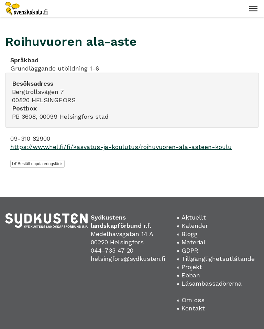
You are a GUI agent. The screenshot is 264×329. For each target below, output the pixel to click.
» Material (191, 242)
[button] (253, 8)
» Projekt (189, 266)
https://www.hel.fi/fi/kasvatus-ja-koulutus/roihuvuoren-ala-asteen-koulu (121, 146)
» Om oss (190, 300)
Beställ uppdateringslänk (37, 163)
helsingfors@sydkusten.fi (128, 258)
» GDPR (187, 250)
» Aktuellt (191, 217)
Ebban (191, 275)
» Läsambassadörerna (209, 283)
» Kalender (192, 225)
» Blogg (187, 233)
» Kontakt (190, 308)
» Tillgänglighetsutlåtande (215, 258)
